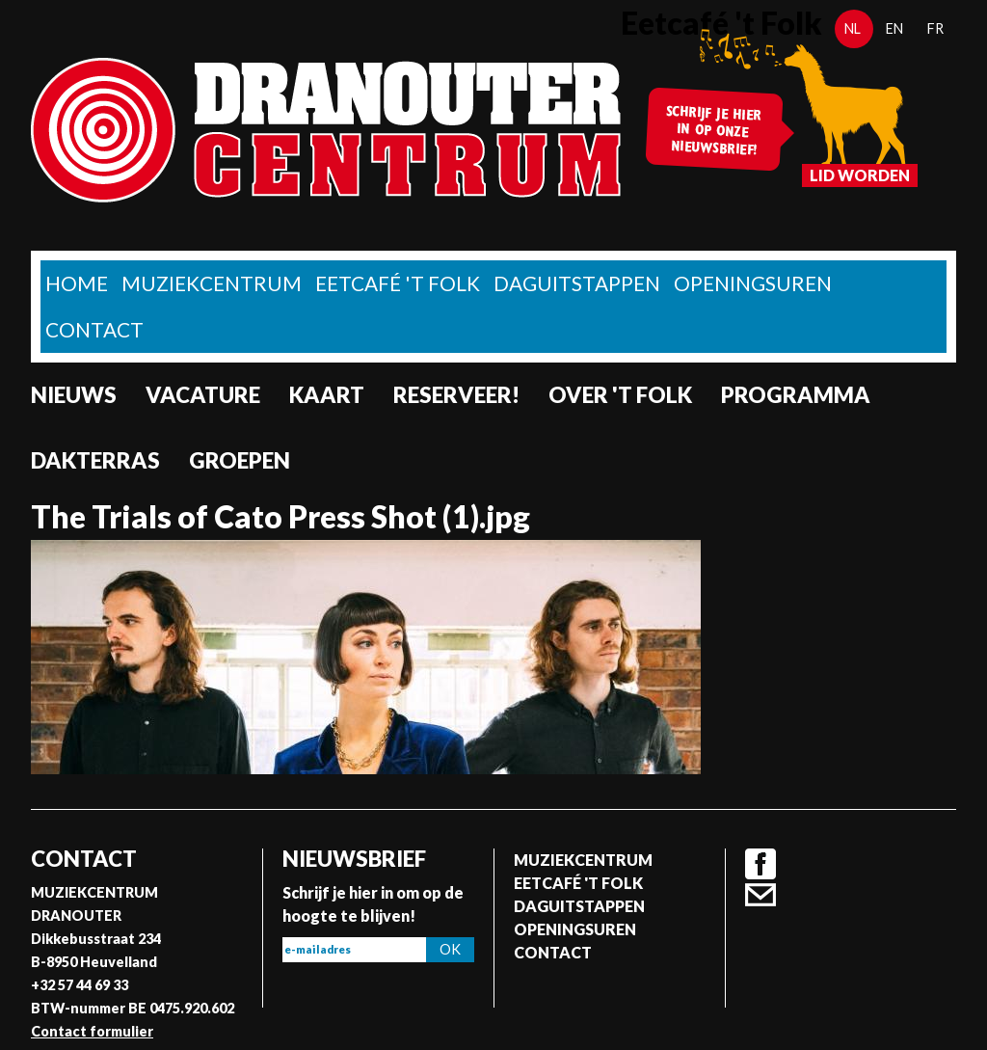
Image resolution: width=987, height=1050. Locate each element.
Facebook (760, 863)
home (76, 283)
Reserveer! (456, 395)
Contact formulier (92, 1031)
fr (935, 28)
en (894, 28)
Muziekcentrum (211, 283)
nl (852, 28)
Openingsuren (753, 283)
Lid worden (860, 175)
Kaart (326, 395)
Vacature (203, 395)
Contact (94, 329)
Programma (795, 395)
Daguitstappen (577, 283)
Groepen (239, 460)
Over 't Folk (620, 395)
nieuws (74, 395)
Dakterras (95, 460)
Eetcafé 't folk (397, 283)
